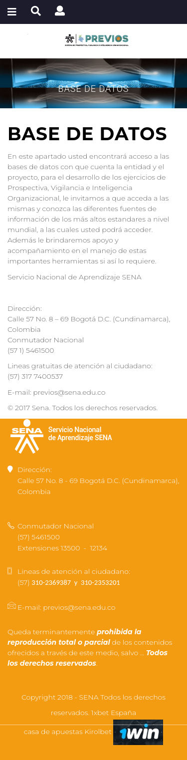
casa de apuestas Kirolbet (69, 731)
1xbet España (113, 712)
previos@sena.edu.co (79, 607)
